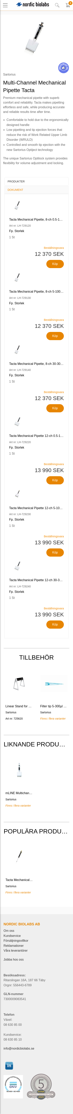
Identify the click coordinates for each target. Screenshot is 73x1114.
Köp (55, 264)
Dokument (15, 189)
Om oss (9, 930)
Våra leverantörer (16, 950)
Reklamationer (14, 945)
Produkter (16, 181)
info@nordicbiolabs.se (19, 1048)
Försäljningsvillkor (16, 940)
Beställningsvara (54, 247)
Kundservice (12, 935)
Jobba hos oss (14, 959)
